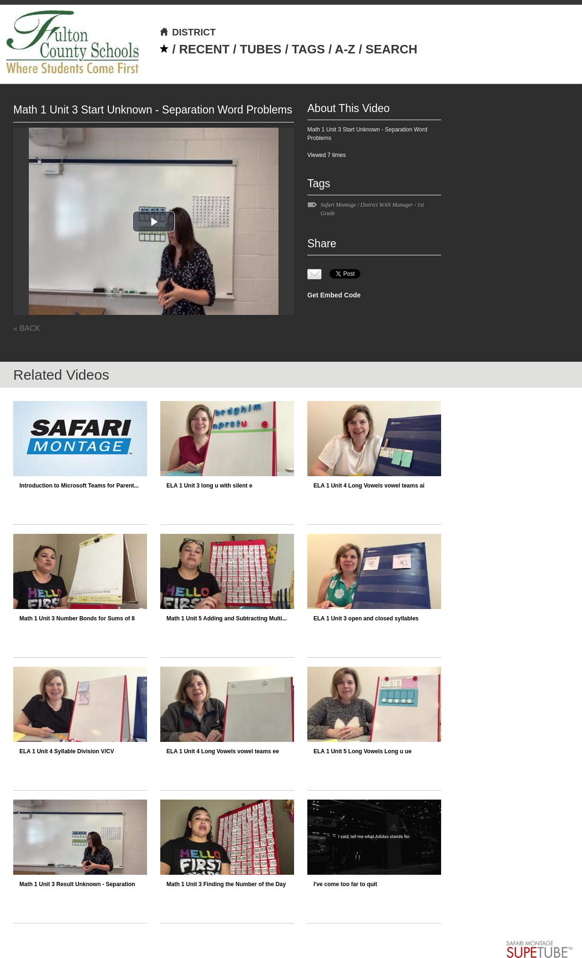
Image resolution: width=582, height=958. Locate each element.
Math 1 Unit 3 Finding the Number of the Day (226, 884)
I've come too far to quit (345, 884)
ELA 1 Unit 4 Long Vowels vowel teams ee (222, 751)
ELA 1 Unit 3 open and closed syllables (365, 618)
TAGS (308, 49)
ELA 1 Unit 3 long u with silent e (209, 485)
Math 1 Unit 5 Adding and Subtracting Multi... (226, 618)
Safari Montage (338, 204)
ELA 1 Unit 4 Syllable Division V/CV (66, 751)
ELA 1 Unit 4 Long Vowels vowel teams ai (369, 485)
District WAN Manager (386, 204)
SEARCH (391, 49)
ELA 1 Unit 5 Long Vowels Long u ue (362, 751)
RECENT (204, 49)
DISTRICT (187, 32)
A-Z (345, 49)
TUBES (260, 49)
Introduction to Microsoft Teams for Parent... (79, 485)
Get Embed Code (334, 295)
